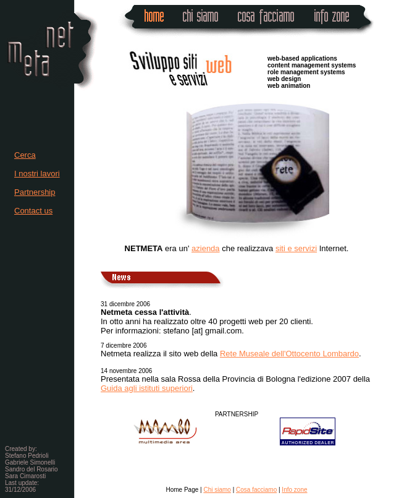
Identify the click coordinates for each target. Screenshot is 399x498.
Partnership (34, 192)
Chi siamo (216, 489)
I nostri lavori (37, 173)
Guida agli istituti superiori (147, 388)
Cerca (25, 155)
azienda (205, 248)
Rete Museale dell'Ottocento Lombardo (289, 353)
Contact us (33, 210)
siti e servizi (296, 248)
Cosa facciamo (256, 489)
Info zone (294, 489)
